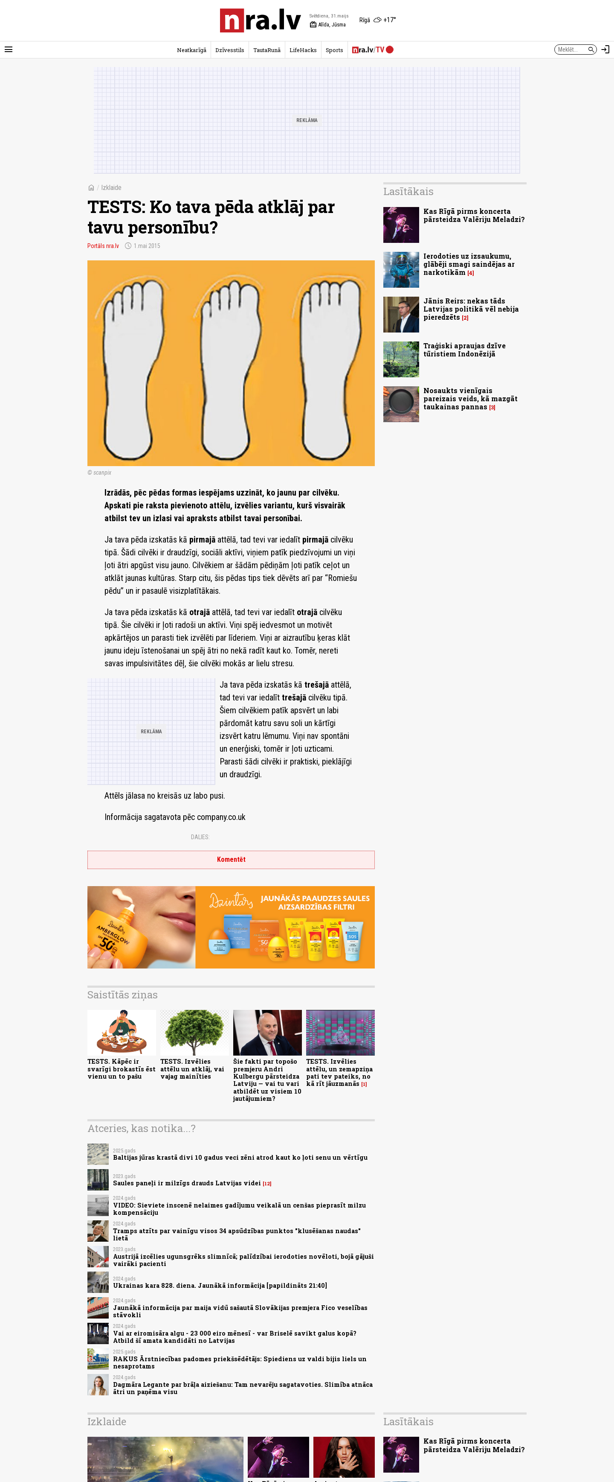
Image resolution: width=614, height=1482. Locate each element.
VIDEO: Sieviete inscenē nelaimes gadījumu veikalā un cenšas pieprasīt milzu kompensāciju (239, 1209)
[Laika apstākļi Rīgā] (377, 20)
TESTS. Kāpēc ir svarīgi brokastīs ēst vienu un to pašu (121, 1068)
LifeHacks (303, 50)
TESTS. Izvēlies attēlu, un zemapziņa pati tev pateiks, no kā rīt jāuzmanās (339, 1072)
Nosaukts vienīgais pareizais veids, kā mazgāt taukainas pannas (470, 398)
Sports (334, 50)
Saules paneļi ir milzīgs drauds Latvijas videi (187, 1183)
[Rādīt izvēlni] (8, 49)
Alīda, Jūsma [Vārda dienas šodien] (328, 24)
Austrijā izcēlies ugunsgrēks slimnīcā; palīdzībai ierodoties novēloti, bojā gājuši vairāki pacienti (243, 1260)
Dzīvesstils (229, 50)
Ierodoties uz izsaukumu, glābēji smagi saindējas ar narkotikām (469, 264)
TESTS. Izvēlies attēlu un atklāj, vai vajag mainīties (192, 1068)
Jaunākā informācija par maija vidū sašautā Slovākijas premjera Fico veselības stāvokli (240, 1311)
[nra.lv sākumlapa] (260, 20)
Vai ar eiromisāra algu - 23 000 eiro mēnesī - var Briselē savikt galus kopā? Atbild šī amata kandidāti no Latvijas (234, 1337)
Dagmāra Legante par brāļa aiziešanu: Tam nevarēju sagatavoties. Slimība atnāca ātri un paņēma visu (243, 1388)
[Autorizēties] (605, 49)
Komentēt (231, 859)
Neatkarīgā (191, 50)
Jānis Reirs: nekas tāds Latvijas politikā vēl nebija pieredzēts (471, 308)
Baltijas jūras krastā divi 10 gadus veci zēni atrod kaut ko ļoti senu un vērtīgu (240, 1157)
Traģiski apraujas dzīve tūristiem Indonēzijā (464, 349)
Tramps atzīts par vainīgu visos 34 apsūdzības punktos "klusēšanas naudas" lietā (237, 1234)
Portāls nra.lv (103, 245)
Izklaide (111, 188)
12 (267, 1184)
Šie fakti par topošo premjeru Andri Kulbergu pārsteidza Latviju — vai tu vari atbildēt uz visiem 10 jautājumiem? (267, 1079)
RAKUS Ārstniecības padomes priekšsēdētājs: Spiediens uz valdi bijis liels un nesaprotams (240, 1362)
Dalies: (200, 837)
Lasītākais (408, 191)
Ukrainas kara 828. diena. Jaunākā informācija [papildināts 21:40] (220, 1285)
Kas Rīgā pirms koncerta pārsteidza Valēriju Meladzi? (474, 215)
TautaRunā (267, 50)
